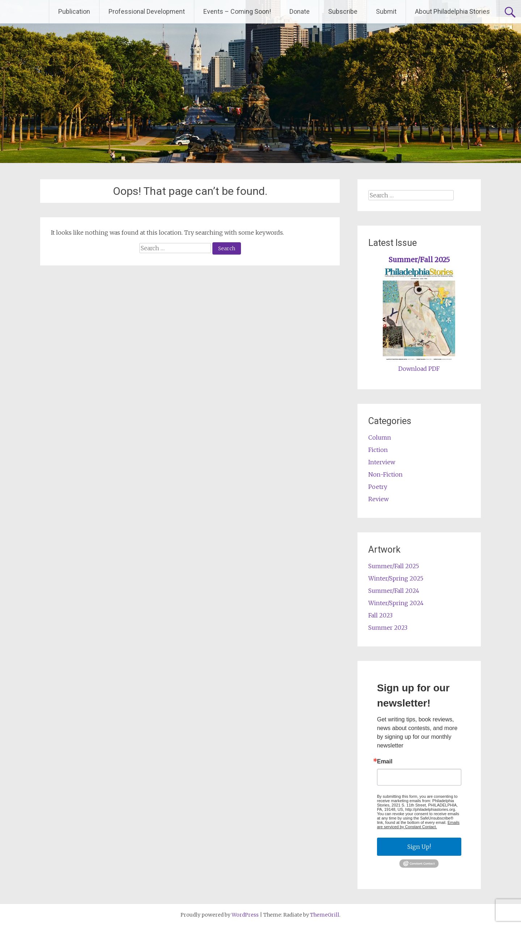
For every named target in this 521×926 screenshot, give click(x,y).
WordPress (245, 915)
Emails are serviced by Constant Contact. (418, 824)
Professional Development (147, 11)
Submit (386, 11)
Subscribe (342, 11)
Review (378, 499)
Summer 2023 (387, 627)
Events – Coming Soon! (237, 11)
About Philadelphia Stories (452, 11)
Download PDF (419, 368)
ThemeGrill (324, 915)
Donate (299, 11)
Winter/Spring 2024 (396, 603)
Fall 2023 (380, 615)
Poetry (377, 486)
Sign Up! (419, 846)
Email (385, 761)
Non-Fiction (385, 474)
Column (379, 437)
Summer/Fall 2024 (393, 590)
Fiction (378, 449)
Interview (381, 462)
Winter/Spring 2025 (395, 578)
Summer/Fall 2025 (419, 260)
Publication (74, 11)
